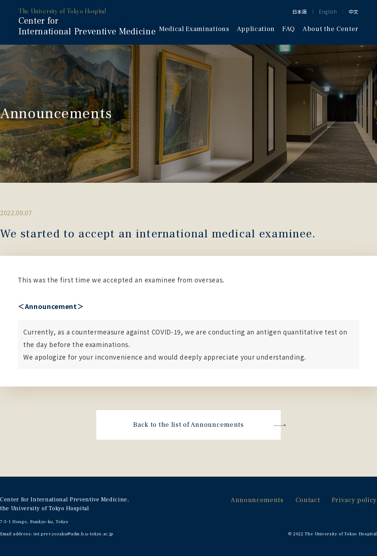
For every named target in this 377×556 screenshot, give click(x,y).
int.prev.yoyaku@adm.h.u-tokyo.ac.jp (74, 534)
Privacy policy (354, 500)
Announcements (257, 500)
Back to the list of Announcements (188, 425)
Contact (307, 500)
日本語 (299, 11)
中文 (354, 11)
